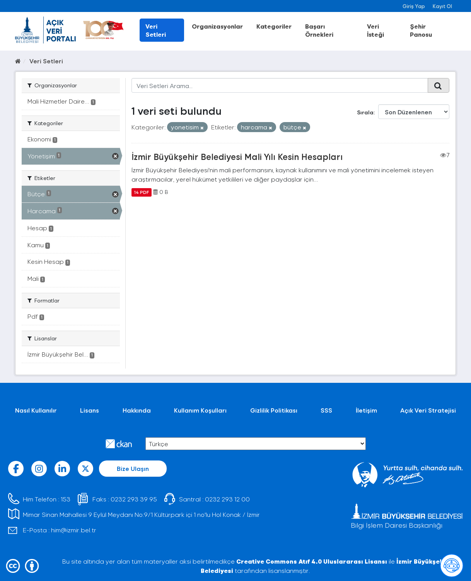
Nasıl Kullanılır (36, 410)
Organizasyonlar (217, 26)
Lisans (89, 410)
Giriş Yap (414, 6)
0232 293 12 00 (227, 499)
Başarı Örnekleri (319, 30)
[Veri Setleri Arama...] (279, 85)
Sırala (365, 112)
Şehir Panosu (421, 30)
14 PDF (141, 192)
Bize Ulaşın (133, 468)
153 (65, 499)
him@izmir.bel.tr (73, 530)
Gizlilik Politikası (273, 410)
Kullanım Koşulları (200, 410)
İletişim (366, 410)
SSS (326, 410)
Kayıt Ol (442, 6)
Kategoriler (274, 26)
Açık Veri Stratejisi (428, 410)
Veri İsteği (375, 30)
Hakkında (137, 410)
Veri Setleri (155, 30)
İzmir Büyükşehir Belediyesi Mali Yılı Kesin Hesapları (237, 156)
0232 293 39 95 (134, 499)
